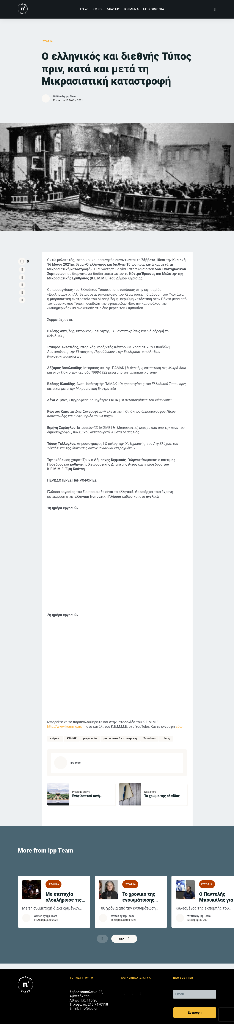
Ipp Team (71, 96)
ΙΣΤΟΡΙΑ (48, 41)
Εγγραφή (195, 1002)
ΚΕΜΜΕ (72, 725)
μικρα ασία (91, 725)
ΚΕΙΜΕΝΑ (131, 9)
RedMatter (158, 1020)
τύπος (167, 725)
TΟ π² (84, 9)
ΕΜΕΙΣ (97, 9)
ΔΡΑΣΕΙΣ (113, 9)
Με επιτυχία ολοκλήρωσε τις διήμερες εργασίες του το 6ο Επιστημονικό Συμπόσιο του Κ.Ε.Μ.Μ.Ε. (65, 884)
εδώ (180, 714)
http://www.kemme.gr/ (65, 714)
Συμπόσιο (150, 725)
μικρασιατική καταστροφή (121, 725)
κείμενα (56, 725)
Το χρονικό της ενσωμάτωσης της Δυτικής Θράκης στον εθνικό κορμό (140, 884)
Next (124, 928)
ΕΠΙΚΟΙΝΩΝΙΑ (153, 9)
